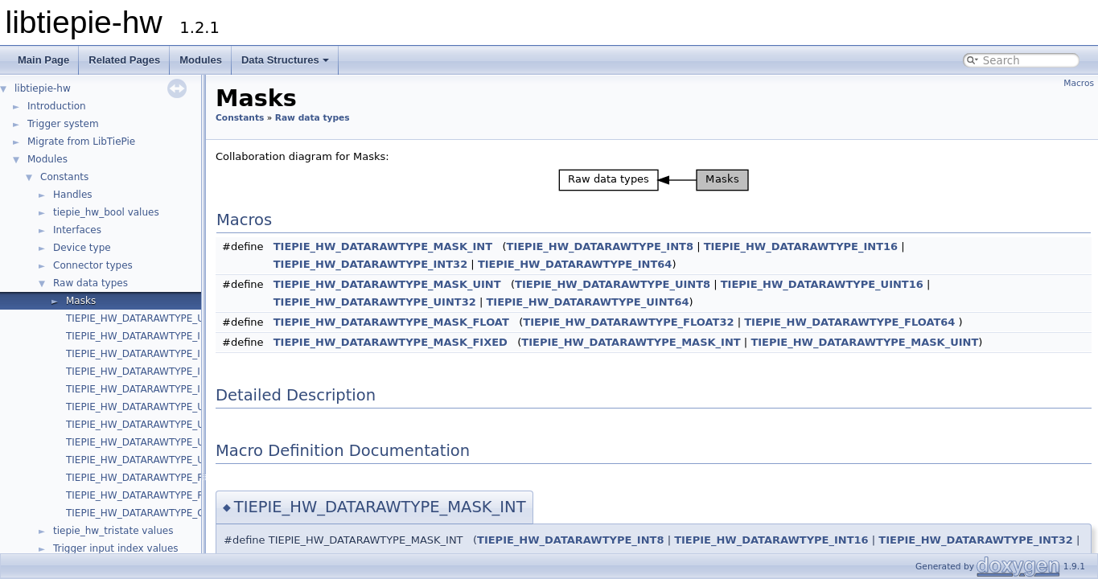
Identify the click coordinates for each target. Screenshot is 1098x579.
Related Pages (124, 60)
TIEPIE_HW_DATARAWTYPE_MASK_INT (382, 246)
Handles (73, 194)
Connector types (93, 265)
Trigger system (63, 123)
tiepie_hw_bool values (106, 212)
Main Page (43, 60)
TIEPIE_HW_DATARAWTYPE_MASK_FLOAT (391, 322)
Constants (64, 177)
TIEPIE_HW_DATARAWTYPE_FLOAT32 (153, 477)
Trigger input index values (116, 548)
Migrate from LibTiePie (81, 141)
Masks (81, 300)
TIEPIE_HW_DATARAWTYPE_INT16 (145, 353)
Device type (82, 247)
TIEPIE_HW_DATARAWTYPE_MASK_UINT (387, 284)
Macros (1078, 83)
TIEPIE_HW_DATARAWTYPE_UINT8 (146, 407)
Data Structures (285, 60)
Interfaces (77, 230)
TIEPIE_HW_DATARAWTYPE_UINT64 (149, 460)
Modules (200, 60)
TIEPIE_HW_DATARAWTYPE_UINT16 (149, 424)
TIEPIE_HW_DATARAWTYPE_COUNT (149, 513)
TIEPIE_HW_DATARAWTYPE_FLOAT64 (153, 495)
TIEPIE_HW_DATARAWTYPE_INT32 (145, 371)
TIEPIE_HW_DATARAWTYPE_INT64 (145, 389)
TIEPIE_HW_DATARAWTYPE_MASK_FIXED (390, 342)
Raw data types (90, 283)
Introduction (56, 106)
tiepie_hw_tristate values (113, 530)
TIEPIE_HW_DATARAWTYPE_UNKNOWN (157, 318)
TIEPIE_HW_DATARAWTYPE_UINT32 (149, 442)
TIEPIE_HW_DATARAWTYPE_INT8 (143, 336)
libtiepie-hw (42, 88)
